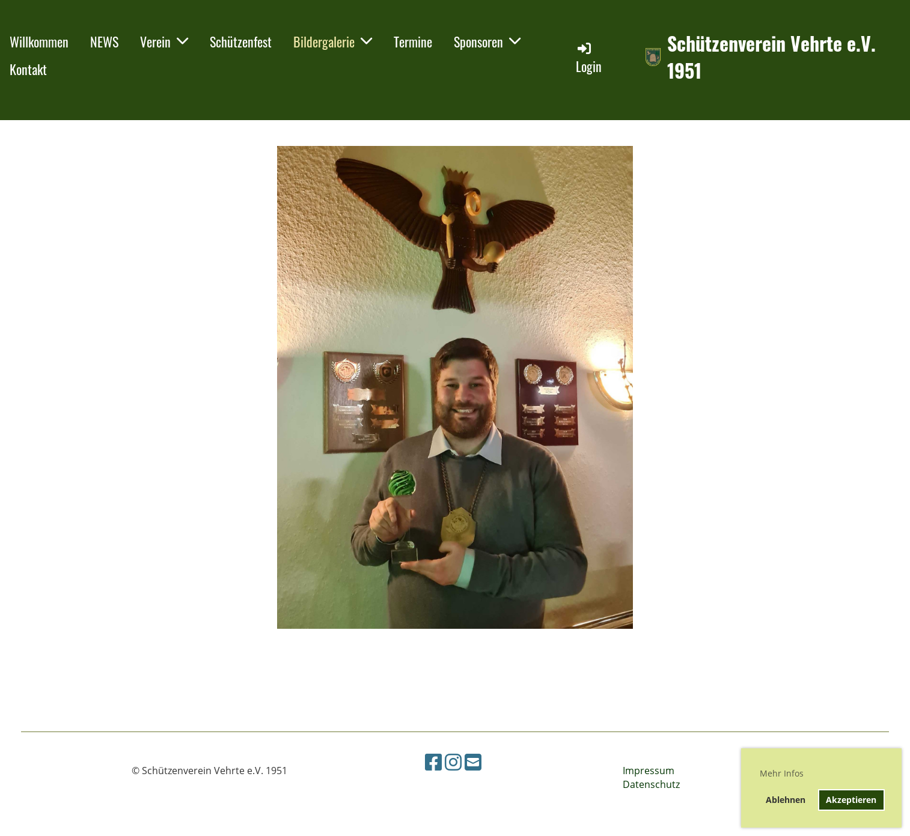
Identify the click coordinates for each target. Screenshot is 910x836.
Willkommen (39, 41)
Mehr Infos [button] (782, 773)
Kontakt (28, 69)
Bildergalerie (332, 41)
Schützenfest (241, 41)
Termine (413, 41)
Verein (164, 41)
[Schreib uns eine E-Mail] (473, 762)
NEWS (104, 41)
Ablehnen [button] (785, 799)
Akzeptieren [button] (851, 799)
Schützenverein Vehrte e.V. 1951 (771, 57)
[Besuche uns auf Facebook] (433, 762)
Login (589, 58)
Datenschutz (651, 784)
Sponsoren (487, 41)
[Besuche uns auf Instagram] (453, 762)
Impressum (648, 770)
